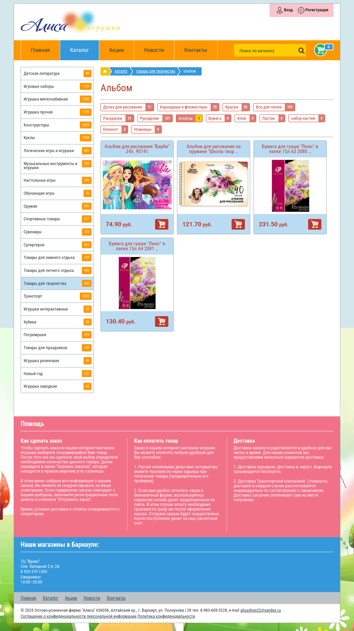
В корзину (161, 224)
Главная (42, 50)
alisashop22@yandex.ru (260, 610)
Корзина (319, 50)
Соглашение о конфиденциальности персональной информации (78, 616)
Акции (116, 50)
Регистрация (316, 9)
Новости (154, 50)
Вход (288, 9)
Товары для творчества (155, 71)
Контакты (195, 50)
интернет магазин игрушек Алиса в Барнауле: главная (106, 71)
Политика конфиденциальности (166, 616)
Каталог (84, 46)
